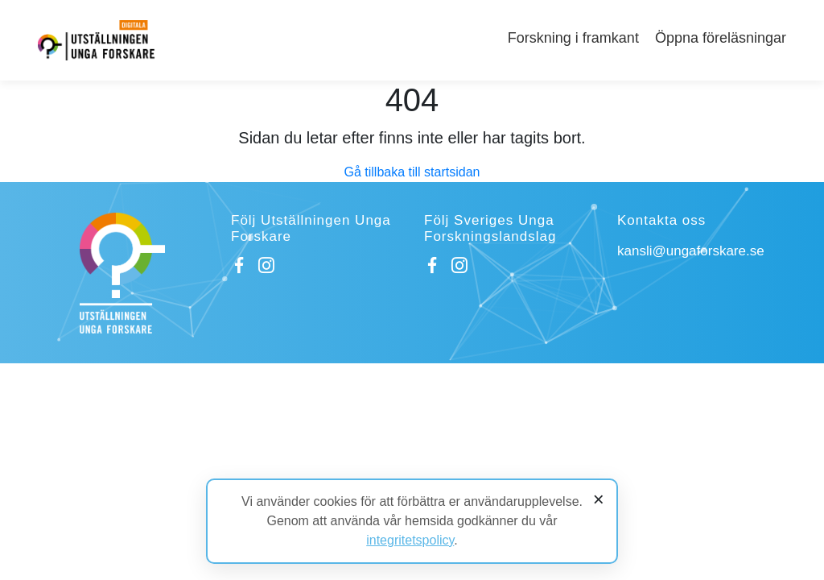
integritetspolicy (410, 540)
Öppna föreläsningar (720, 38)
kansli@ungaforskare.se (690, 251)
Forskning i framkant (573, 38)
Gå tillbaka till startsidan (412, 172)
